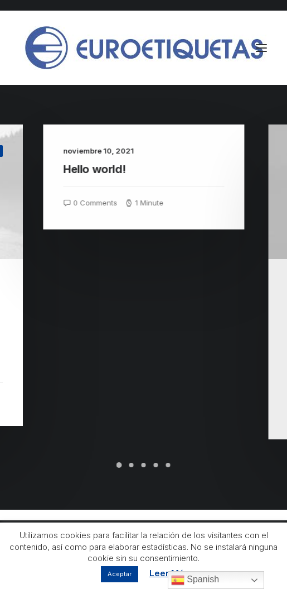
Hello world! (110, 169)
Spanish (195, 580)
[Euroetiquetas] (143, 48)
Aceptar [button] (120, 574)
